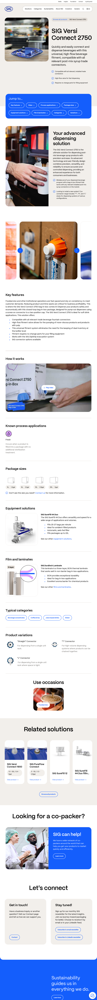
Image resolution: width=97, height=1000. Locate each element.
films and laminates (62, 587)
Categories (38, 9)
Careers (77, 9)
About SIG (59, 9)
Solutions (28, 9)
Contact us (40, 493)
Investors (68, 9)
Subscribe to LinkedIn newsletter (69, 937)
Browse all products (60, 19)
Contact (81, 1)
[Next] (76, 250)
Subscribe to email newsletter (68, 930)
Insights (66, 1)
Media (59, 1)
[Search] (83, 9)
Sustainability (49, 9)
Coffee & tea (35, 618)
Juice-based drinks (52, 618)
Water (67, 618)
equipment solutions (62, 539)
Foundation (73, 1)
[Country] (88, 9)
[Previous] (20, 250)
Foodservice (43, 705)
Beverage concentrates (16, 618)
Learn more (59, 856)
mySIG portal (88, 1)
